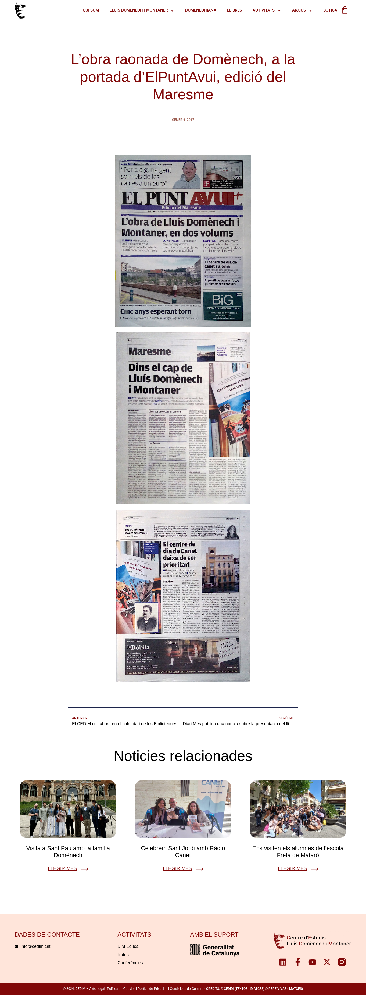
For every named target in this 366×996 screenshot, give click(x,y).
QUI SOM (88, 10)
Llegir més (62, 869)
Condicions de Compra (186, 989)
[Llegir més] (85, 869)
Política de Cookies (121, 989)
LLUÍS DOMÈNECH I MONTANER (138, 10)
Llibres (231, 10)
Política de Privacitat (152, 989)
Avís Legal (97, 989)
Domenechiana (197, 10)
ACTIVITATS (263, 10)
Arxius (299, 10)
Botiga (327, 10)
